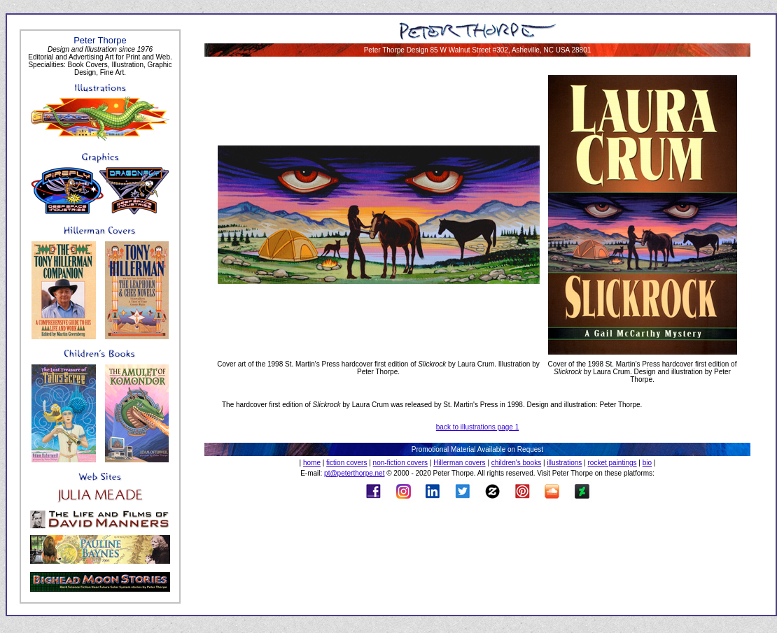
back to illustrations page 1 (477, 427)
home (312, 463)
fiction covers (346, 463)
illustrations (564, 463)
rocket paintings (612, 463)
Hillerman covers (459, 463)
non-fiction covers (400, 463)
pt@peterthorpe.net (354, 473)
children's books (516, 463)
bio (647, 463)
